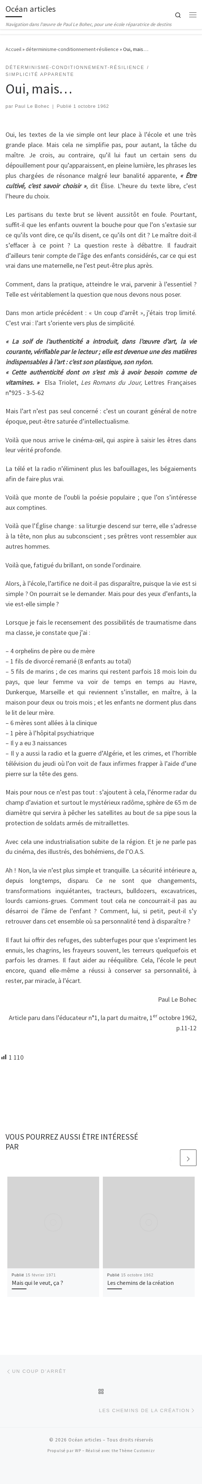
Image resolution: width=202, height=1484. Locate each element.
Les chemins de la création (140, 1282)
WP (78, 1450)
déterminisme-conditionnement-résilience (72, 49)
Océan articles (84, 1440)
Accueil (13, 49)
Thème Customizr (137, 1450)
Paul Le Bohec (32, 106)
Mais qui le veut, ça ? (37, 1282)
